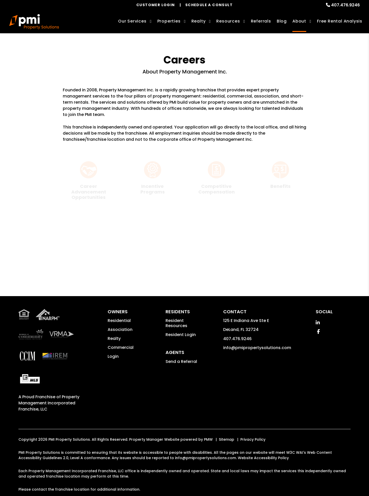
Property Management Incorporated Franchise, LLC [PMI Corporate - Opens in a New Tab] (48, 421)
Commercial (121, 365)
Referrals (261, 21)
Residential (119, 338)
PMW (208, 457)
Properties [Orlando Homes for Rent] (169, 21)
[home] (34, 21)
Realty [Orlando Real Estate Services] (198, 21)
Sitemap (226, 457)
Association (120, 347)
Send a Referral (181, 379)
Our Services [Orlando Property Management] (132, 21)
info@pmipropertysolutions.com (257, 366)
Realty (114, 356)
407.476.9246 (345, 5)
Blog (282, 21)
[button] (318, 340)
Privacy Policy (252, 457)
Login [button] (113, 374)
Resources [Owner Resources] (228, 21)
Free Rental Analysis (339, 21)
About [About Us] (299, 21)
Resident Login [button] (181, 352)
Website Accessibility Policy (263, 475)
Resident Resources (176, 341)
